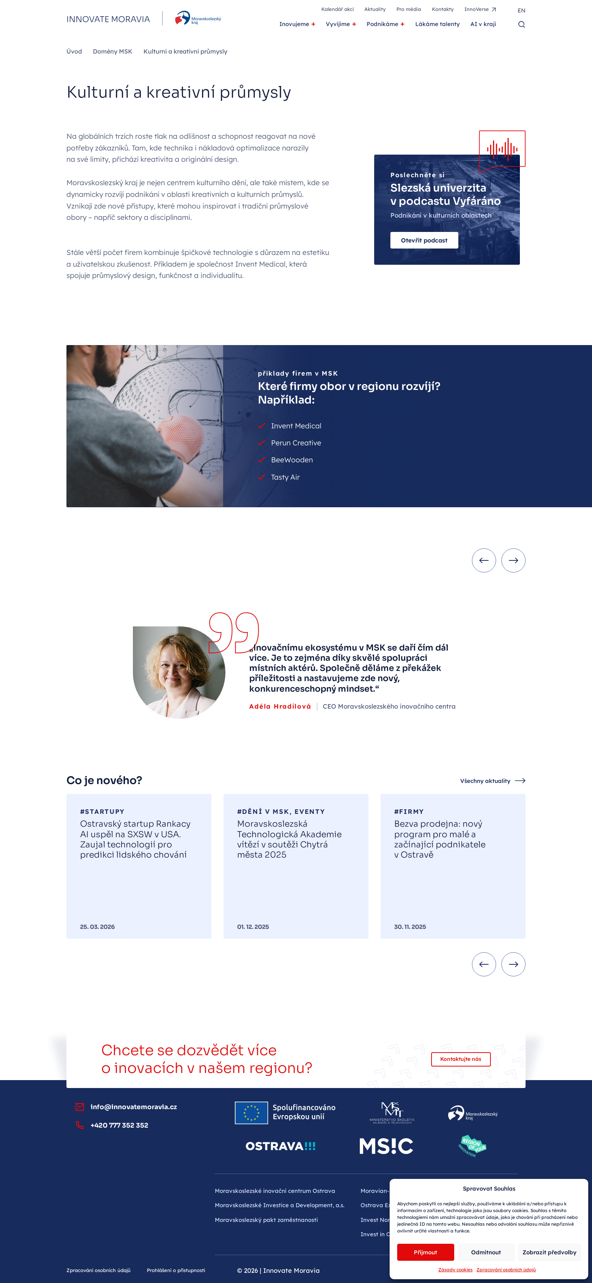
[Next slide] (513, 560)
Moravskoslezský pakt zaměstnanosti (266, 1219)
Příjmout (425, 1252)
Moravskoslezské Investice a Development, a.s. (279, 1205)
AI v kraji (483, 24)
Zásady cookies (455, 1269)
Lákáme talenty (437, 24)
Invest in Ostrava (385, 1234)
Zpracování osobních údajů (506, 1269)
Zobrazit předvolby (550, 1252)
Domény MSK (113, 51)
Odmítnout (486, 1252)
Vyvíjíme (338, 24)
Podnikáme (382, 24)
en (522, 10)
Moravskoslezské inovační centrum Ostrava (275, 1190)
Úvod (74, 51)
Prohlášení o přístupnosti (176, 1270)
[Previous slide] (484, 560)
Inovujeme (294, 24)
